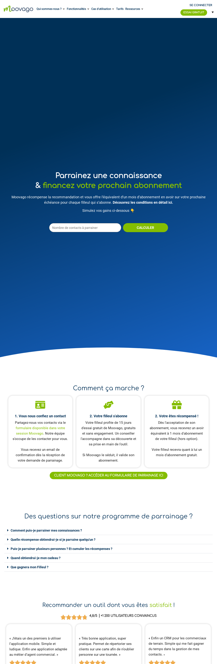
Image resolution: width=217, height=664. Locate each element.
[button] (108, 530)
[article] (178, 646)
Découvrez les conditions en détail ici (142, 202)
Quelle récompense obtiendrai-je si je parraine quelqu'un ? (53, 539)
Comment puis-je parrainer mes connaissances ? (46, 530)
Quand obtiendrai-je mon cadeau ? (36, 558)
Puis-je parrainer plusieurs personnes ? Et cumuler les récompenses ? (61, 549)
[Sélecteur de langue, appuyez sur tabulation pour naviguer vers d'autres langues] (211, 12)
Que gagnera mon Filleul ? (29, 567)
